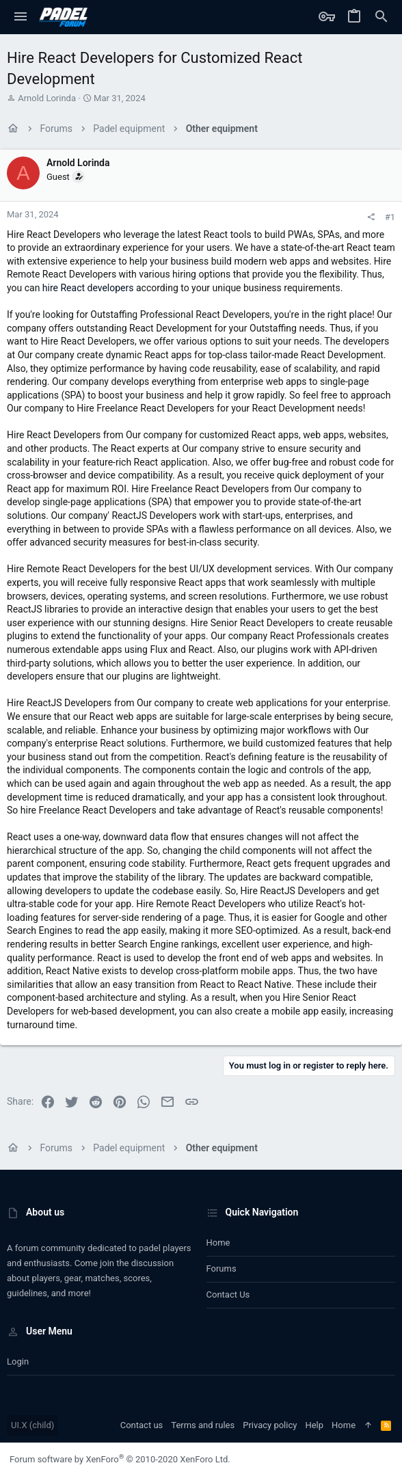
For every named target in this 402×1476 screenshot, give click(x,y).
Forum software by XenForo (120, 1459)
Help (314, 1425)
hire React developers (88, 287)
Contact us (228, 1294)
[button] (20, 17)
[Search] (381, 17)
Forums (221, 1268)
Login (18, 1361)
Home (218, 1242)
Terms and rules (202, 1425)
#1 (390, 217)
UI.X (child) (32, 1425)
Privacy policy (270, 1425)
